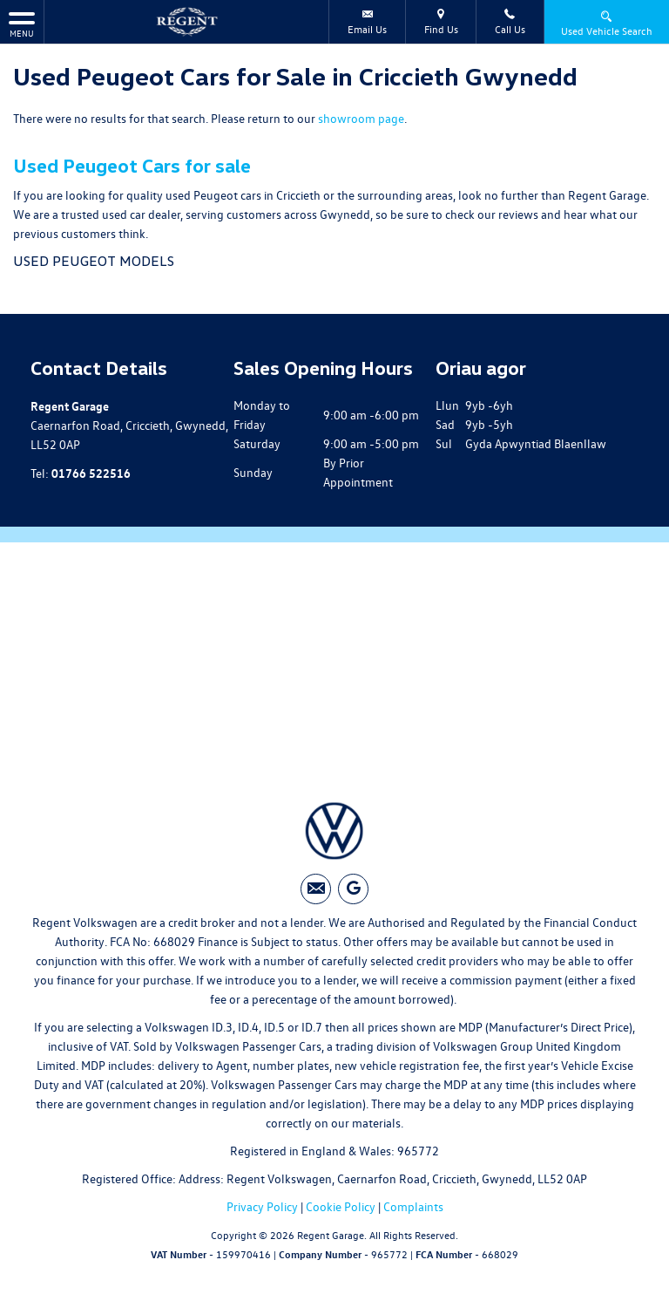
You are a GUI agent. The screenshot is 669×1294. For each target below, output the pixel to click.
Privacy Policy (262, 1206)
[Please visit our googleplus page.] (353, 889)
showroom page (361, 118)
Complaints (413, 1206)
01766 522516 (91, 472)
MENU (22, 24)
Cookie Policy (340, 1206)
